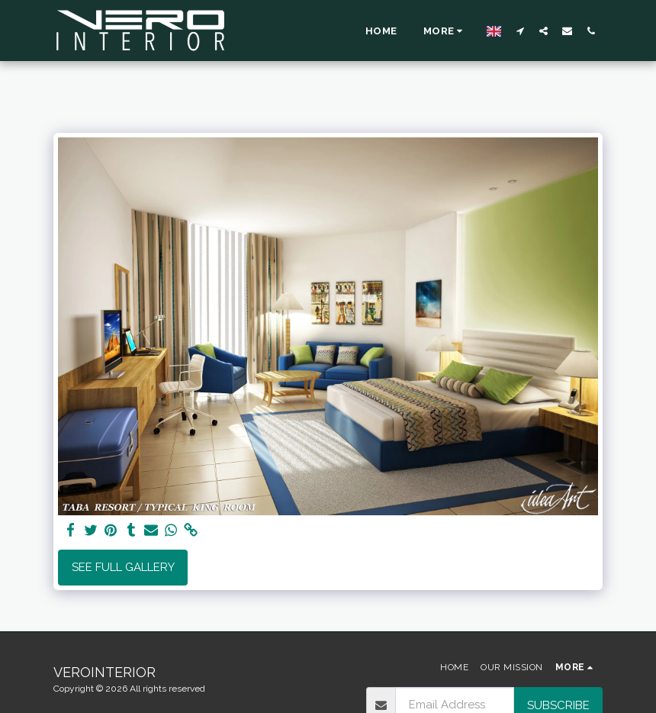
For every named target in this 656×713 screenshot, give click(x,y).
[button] (520, 30)
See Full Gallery (123, 567)
